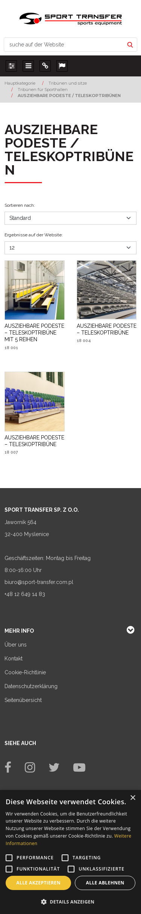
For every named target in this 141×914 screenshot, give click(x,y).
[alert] (70, 852)
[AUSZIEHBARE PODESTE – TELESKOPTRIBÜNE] (107, 329)
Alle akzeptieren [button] (38, 883)
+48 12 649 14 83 (25, 594)
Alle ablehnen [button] (105, 883)
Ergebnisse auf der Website (34, 234)
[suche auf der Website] (64, 44)
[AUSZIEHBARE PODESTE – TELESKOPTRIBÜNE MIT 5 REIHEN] (35, 333)
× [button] (132, 798)
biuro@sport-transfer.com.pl (39, 582)
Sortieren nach (20, 205)
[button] (70, 901)
